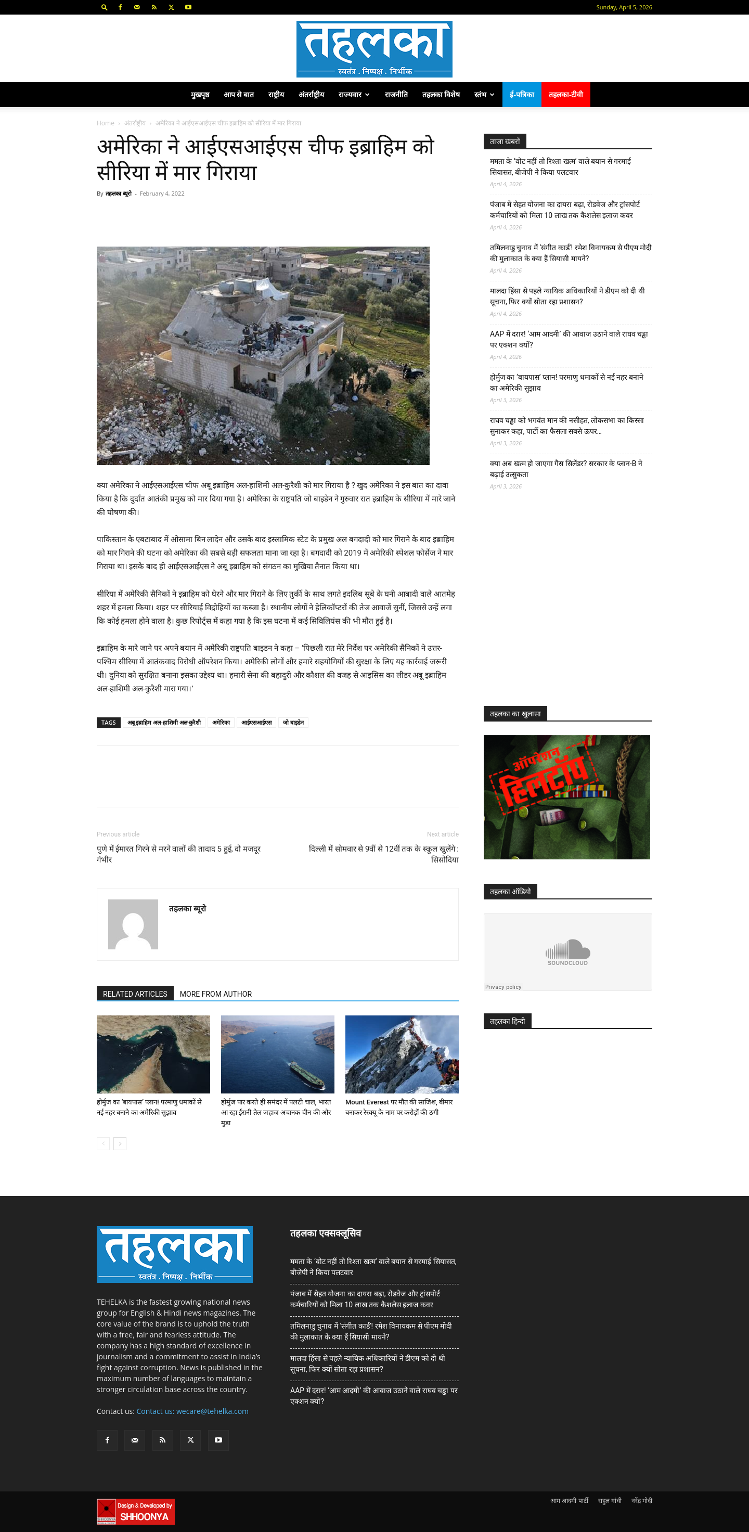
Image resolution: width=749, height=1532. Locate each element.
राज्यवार (354, 94)
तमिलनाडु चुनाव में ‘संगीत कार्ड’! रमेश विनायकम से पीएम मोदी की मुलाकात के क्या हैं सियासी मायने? (571, 253)
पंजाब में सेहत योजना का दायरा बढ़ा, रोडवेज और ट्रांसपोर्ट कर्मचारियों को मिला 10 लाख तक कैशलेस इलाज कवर (565, 210)
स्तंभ (484, 94)
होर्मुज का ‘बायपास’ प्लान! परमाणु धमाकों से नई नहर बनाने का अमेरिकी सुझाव (566, 382)
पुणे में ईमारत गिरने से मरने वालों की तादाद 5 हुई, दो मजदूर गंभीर (179, 854)
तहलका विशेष (441, 94)
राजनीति (396, 94)
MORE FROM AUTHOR (216, 994)
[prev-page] (103, 1143)
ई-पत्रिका (522, 94)
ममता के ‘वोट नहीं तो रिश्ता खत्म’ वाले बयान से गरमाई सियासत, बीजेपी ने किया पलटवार (560, 166)
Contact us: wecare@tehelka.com (193, 1411)
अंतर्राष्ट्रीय (311, 94)
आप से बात (239, 94)
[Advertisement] (562, 608)
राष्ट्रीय (276, 94)
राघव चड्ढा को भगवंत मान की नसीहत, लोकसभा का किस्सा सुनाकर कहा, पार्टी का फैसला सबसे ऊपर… (567, 425)
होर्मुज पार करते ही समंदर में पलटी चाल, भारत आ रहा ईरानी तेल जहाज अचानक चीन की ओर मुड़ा (276, 1112)
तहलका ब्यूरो (119, 193)
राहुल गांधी (610, 1500)
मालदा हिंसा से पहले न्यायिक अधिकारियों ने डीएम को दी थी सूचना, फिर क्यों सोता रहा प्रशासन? (567, 296)
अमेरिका (221, 722)
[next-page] (119, 1143)
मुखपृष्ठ (200, 94)
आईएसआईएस (256, 722)
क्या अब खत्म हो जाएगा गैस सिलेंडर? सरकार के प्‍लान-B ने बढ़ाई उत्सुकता (566, 469)
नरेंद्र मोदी (641, 1500)
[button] (104, 7)
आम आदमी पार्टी (569, 1500)
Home (105, 123)
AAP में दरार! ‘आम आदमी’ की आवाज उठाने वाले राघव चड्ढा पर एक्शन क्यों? (569, 339)
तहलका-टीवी (566, 94)
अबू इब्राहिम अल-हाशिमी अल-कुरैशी (164, 722)
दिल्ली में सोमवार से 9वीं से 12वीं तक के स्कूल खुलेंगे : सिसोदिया (384, 854)
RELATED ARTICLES (135, 994)
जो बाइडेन (293, 722)
